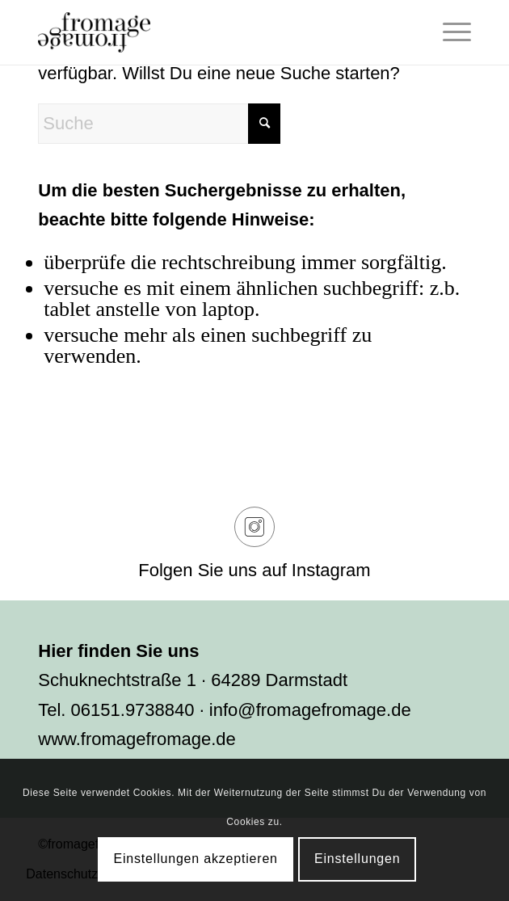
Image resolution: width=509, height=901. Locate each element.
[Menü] (449, 32)
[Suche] (159, 123)
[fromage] (211, 32)
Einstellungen (357, 858)
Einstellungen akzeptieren (196, 858)
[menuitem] (449, 32)
